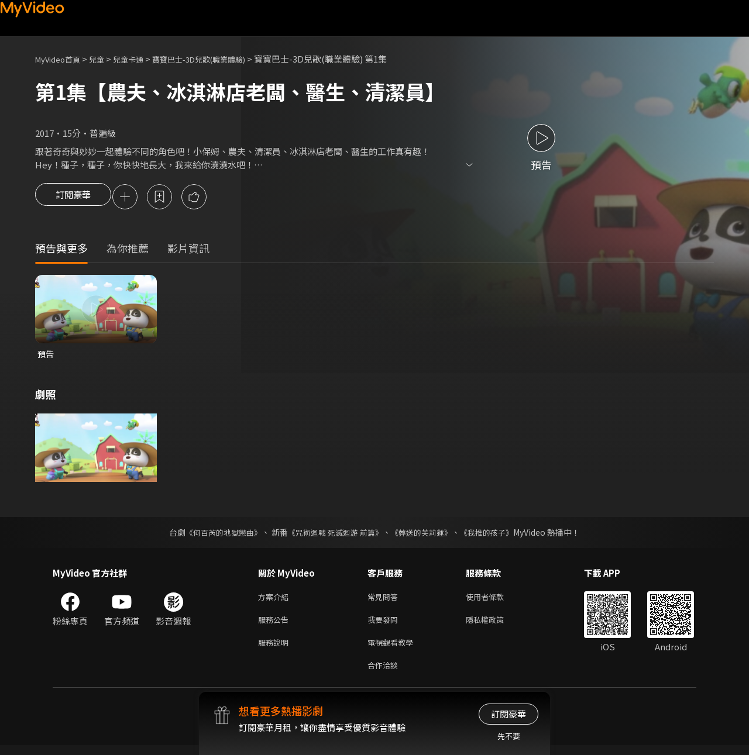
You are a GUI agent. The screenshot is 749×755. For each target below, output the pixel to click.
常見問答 (385, 600)
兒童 (106, 59)
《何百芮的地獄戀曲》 (216, 535)
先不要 (508, 736)
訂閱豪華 (73, 197)
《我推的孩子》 (495, 535)
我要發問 (385, 625)
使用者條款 (495, 600)
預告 (46, 356)
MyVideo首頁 (61, 59)
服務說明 (275, 649)
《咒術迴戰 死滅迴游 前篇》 (334, 535)
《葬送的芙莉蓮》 (426, 535)
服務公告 (275, 625)
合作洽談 (385, 674)
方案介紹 (275, 600)
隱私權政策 (495, 625)
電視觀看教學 (393, 649)
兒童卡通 (141, 59)
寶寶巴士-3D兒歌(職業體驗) (221, 59)
